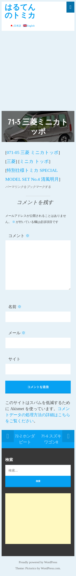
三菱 (11, 161)
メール (17, 333)
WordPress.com (50, 568)
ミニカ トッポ (34, 161)
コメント (19, 235)
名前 (14, 306)
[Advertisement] (38, 71)
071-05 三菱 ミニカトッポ (32, 152)
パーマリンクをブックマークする (28, 186)
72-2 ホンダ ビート (25, 439)
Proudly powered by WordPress (38, 562)
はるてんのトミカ (20, 11)
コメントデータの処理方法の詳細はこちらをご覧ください (37, 414)
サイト (14, 359)
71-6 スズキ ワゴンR (51, 439)
